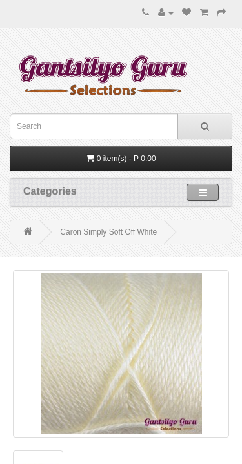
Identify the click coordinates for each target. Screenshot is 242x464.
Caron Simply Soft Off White (108, 232)
